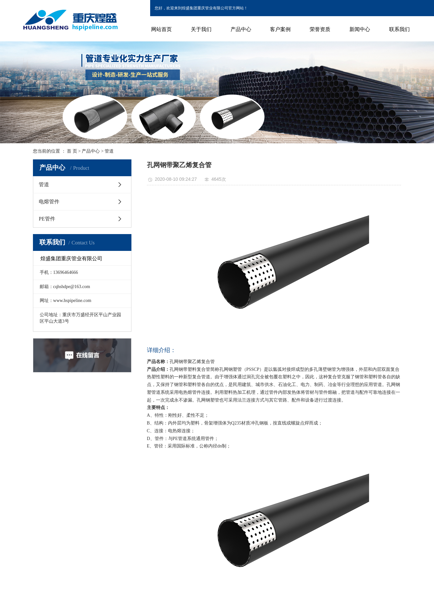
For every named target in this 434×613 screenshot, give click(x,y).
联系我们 (399, 29)
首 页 (72, 151)
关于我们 (201, 29)
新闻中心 (359, 29)
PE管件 (47, 218)
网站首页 (161, 29)
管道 (109, 151)
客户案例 (280, 29)
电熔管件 (49, 201)
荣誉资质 (320, 29)
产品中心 (241, 29)
